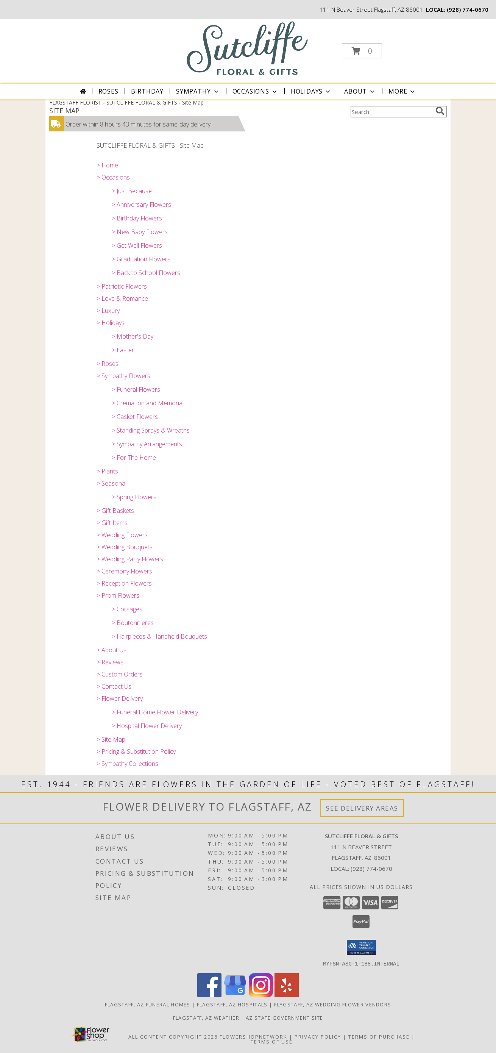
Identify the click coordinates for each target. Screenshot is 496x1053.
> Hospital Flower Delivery (147, 726)
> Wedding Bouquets (125, 547)
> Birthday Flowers (137, 218)
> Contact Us (114, 686)
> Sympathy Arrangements (147, 444)
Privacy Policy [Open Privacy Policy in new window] (318, 1036)
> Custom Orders (120, 674)
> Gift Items (112, 523)
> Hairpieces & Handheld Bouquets (159, 636)
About (360, 91)
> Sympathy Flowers (123, 376)
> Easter (123, 350)
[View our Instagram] (261, 994)
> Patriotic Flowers (122, 286)
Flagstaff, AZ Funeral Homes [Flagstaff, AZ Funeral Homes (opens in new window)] (147, 1004)
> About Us (111, 650)
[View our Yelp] (287, 994)
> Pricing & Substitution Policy (136, 751)
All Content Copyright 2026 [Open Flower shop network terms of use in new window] (173, 1036)
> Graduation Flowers (141, 259)
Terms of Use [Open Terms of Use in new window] (272, 1041)
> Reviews (110, 662)
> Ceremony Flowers (124, 571)
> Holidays (111, 323)
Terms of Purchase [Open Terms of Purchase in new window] (379, 1036)
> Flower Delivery (120, 698)
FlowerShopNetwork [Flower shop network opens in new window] (253, 1036)
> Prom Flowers (118, 595)
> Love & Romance (122, 298)
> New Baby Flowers (140, 232)
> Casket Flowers (135, 416)
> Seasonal (111, 483)
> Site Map (111, 739)
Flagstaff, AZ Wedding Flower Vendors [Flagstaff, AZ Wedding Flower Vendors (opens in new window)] (332, 1004)
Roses (108, 91)
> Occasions (113, 177)
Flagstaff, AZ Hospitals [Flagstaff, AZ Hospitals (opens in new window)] (232, 1004)
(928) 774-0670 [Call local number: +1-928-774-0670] (467, 9)
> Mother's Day (132, 336)
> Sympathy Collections (127, 763)
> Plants (107, 471)
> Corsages (127, 609)
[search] (440, 111)
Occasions (255, 91)
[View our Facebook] (209, 994)
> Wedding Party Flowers (130, 559)
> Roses (108, 363)
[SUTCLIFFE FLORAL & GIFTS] (247, 48)
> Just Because (132, 191)
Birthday (147, 91)
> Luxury (108, 310)
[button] (362, 51)
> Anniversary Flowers (141, 204)
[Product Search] (391, 111)
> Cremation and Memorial (148, 403)
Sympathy (198, 91)
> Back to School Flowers (146, 273)
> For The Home (134, 457)
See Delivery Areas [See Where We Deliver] (362, 808)
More (402, 91)
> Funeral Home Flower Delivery (155, 712)
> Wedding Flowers (122, 535)
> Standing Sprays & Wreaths (151, 430)
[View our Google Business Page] (235, 994)
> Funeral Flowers (136, 389)
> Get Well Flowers (137, 245)
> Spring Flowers (134, 497)
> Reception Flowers (124, 583)
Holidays (311, 91)
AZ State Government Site (284, 1017)
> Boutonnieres (133, 623)
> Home (107, 165)
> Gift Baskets (115, 510)
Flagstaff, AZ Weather (206, 1017)
